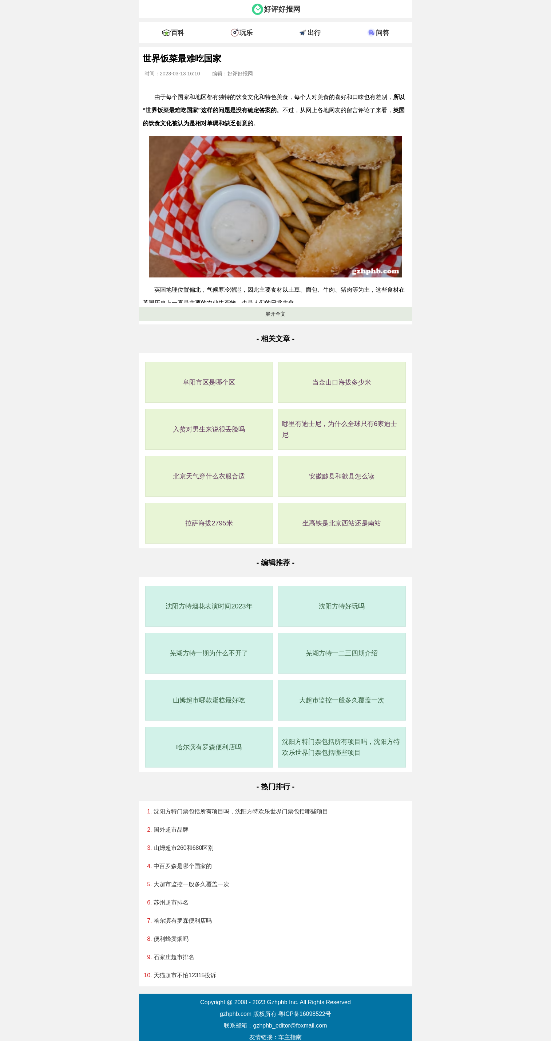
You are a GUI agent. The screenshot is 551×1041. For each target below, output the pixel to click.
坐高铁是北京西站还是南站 (341, 523)
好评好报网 (282, 9)
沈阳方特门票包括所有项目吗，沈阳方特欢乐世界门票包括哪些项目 (341, 747)
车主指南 (290, 1037)
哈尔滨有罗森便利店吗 (209, 747)
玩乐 (246, 32)
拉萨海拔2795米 (209, 523)
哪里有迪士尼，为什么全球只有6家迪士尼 (339, 429)
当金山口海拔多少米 (341, 382)
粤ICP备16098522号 (304, 1014)
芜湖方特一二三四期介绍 (342, 653)
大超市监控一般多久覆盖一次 (341, 700)
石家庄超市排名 (174, 957)
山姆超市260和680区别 (184, 848)
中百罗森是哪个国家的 (183, 866)
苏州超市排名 (171, 902)
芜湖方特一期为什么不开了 (209, 653)
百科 (177, 32)
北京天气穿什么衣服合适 (209, 476)
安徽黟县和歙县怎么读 (341, 476)
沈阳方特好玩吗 (342, 606)
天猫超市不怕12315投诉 (185, 975)
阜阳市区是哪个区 (209, 382)
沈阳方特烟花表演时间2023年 (209, 606)
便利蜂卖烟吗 (171, 939)
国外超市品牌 (171, 830)
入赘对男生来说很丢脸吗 (209, 429)
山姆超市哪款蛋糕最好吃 (209, 700)
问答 (382, 32)
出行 (314, 32)
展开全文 (275, 314)
